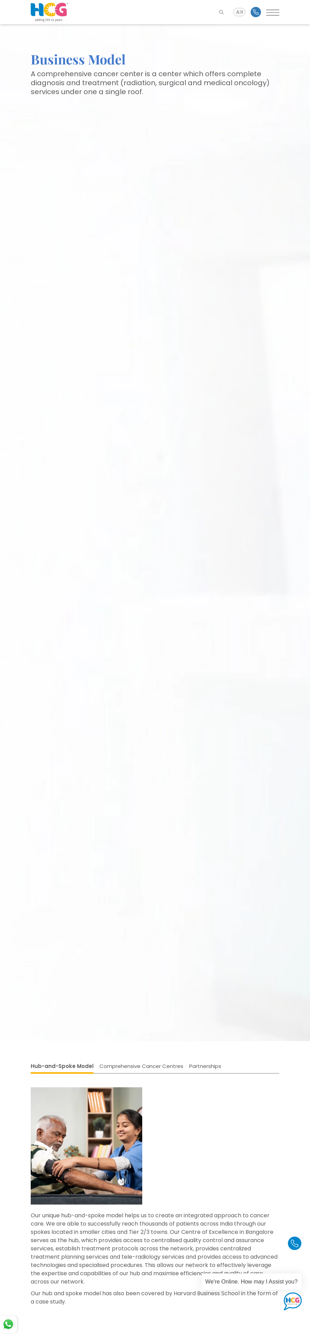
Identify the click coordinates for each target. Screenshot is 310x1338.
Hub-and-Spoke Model (62, 1066)
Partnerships (205, 1066)
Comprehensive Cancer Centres (141, 1066)
